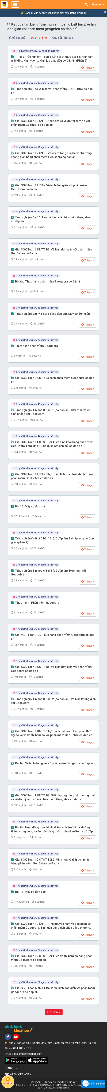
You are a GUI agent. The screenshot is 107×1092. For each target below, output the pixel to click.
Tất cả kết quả (16, 37)
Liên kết (11, 1068)
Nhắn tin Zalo (93, 1083)
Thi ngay (87, 67)
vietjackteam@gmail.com (27, 1053)
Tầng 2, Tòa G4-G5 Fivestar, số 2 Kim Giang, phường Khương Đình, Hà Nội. (51, 1043)
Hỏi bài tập (8, 1080)
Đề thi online (39, 37)
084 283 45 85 (22, 1048)
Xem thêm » (53, 1012)
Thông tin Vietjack (18, 1074)
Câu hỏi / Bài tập (62, 37)
